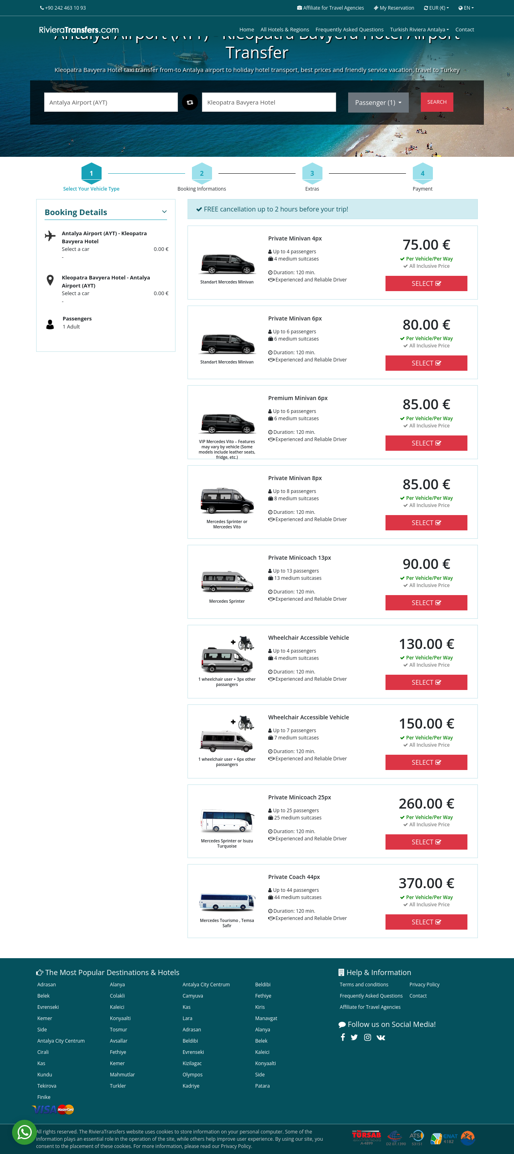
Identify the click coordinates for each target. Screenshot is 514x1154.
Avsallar (119, 1040)
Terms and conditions (364, 984)
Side (42, 1029)
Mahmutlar (122, 1074)
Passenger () (376, 102)
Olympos (193, 1074)
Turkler (118, 1085)
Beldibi (262, 984)
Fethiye (263, 995)
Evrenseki (48, 1007)
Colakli (117, 995)
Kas (187, 1007)
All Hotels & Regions (285, 29)
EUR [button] (434, 7)
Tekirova (46, 1085)
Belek (43, 995)
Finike (44, 1097)
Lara (188, 1018)
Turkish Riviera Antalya (417, 29)
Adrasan (46, 984)
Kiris (260, 1007)
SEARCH (437, 101)
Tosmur (118, 1029)
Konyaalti (120, 1018)
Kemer (44, 1018)
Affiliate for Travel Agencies (370, 1007)
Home (246, 29)
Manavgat (266, 1018)
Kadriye (191, 1085)
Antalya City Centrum (206, 984)
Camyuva (193, 995)
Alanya (117, 984)
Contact (464, 29)
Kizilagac (192, 1063)
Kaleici (117, 1007)
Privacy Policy (425, 984)
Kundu (44, 1074)
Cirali (43, 1052)
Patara (262, 1085)
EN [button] (464, 7)
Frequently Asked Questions (350, 29)
